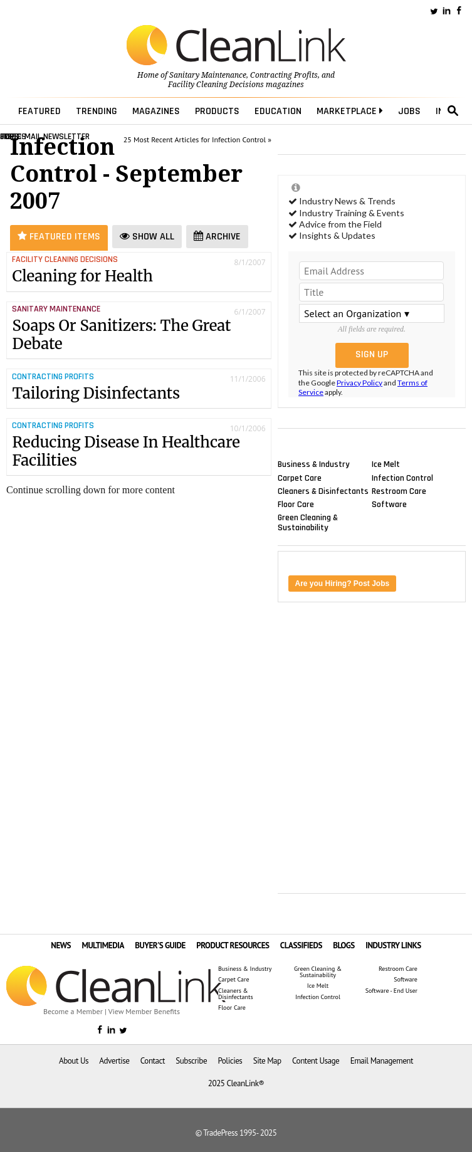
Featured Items (59, 236)
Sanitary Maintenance (207, 75)
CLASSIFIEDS (301, 945)
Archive (217, 236)
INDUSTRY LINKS (393, 945)
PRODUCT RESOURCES (232, 945)
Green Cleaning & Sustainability (308, 522)
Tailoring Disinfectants (96, 393)
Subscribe (191, 1060)
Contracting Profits (284, 75)
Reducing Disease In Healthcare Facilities (125, 451)
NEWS (61, 945)
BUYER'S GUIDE (160, 945)
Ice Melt (386, 464)
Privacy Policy (359, 382)
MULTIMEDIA (102, 945)
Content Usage (315, 1060)
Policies (230, 1060)
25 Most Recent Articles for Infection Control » (197, 139)
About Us (73, 1060)
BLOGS (344, 945)
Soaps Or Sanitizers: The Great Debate (121, 334)
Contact (152, 1060)
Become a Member (73, 1011)
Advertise (114, 1060)
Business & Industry (314, 464)
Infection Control (402, 477)
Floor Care (296, 504)
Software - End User (391, 991)
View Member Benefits (144, 1011)
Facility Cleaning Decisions (216, 84)
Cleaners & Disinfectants (323, 490)
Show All (147, 236)
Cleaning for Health (82, 276)
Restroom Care (399, 490)
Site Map (267, 1060)
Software (389, 504)
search (453, 111)
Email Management (381, 1060)
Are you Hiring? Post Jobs (342, 583)
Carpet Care (300, 477)
